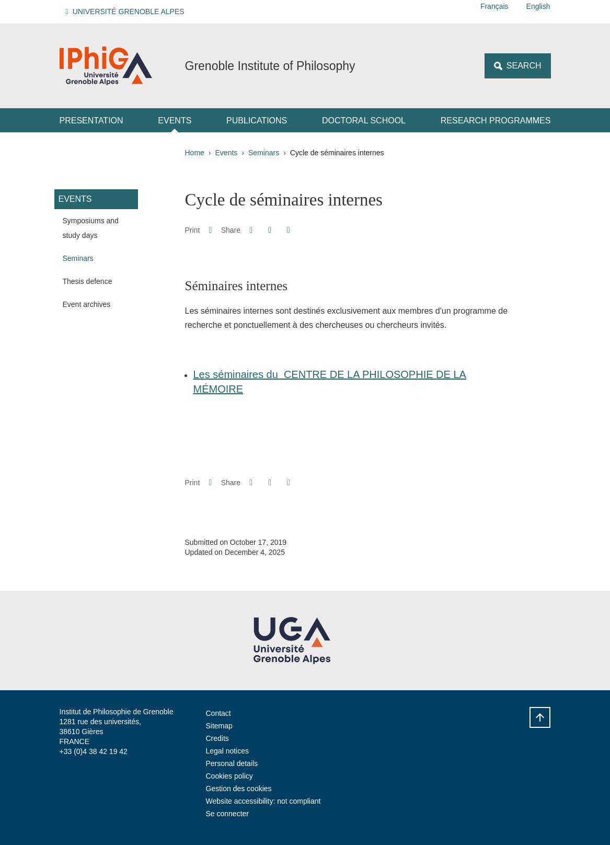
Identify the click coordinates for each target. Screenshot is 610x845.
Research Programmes (496, 120)
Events (174, 120)
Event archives (87, 304)
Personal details (232, 763)
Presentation (91, 120)
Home (194, 153)
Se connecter (227, 813)
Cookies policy (229, 776)
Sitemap (219, 726)
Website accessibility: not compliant (263, 801)
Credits (217, 738)
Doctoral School (364, 120)
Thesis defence (87, 281)
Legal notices (227, 751)
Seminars (263, 153)
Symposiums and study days (91, 227)
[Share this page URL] (288, 230)
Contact (218, 713)
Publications (256, 120)
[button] (127, 12)
